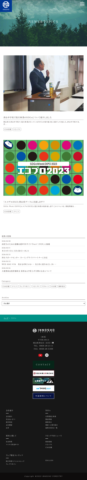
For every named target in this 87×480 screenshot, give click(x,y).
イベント (14, 286)
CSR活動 (6, 286)
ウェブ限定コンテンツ (14, 455)
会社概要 (9, 425)
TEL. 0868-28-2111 (43, 346)
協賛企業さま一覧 (51, 428)
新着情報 (48, 441)
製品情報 (48, 419)
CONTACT (43, 364)
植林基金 (62, 286)
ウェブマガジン (25, 286)
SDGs (48, 410)
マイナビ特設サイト (12, 444)
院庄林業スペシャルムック (15, 461)
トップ (6, 318)
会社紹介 (9, 410)
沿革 (7, 428)
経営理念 (9, 422)
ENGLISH (49, 460)
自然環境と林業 (50, 416)
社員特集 (9, 441)
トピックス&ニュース (53, 436)
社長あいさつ (10, 419)
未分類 (53, 286)
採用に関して (11, 436)
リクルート (45, 286)
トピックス (36, 286)
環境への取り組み (51, 425)
